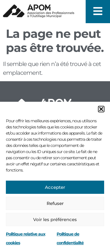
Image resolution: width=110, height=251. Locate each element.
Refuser (55, 203)
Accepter (55, 187)
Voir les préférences (55, 219)
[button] (101, 109)
